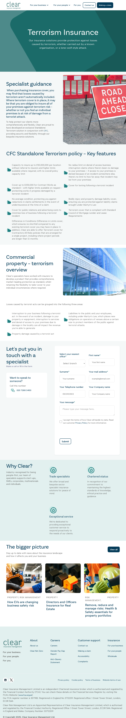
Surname (64, 372)
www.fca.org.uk (25, 695)
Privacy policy (63, 680)
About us (34, 645)
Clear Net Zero (36, 651)
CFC (46, 134)
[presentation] (78, 431)
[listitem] (77, 5)
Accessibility (83, 656)
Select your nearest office (69, 355)
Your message (67, 402)
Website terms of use (112, 680)
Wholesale (112, 656)
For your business (115, 645)
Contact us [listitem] (89, 5)
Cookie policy (77, 680)
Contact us (83, 645)
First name (94, 355)
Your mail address (98, 372)
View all (114, 549)
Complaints (83, 661)
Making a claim (84, 651)
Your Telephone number (71, 387)
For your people (114, 651)
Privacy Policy (81, 423)
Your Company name (99, 387)
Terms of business (92, 680)
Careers (53, 645)
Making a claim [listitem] (105, 5)
